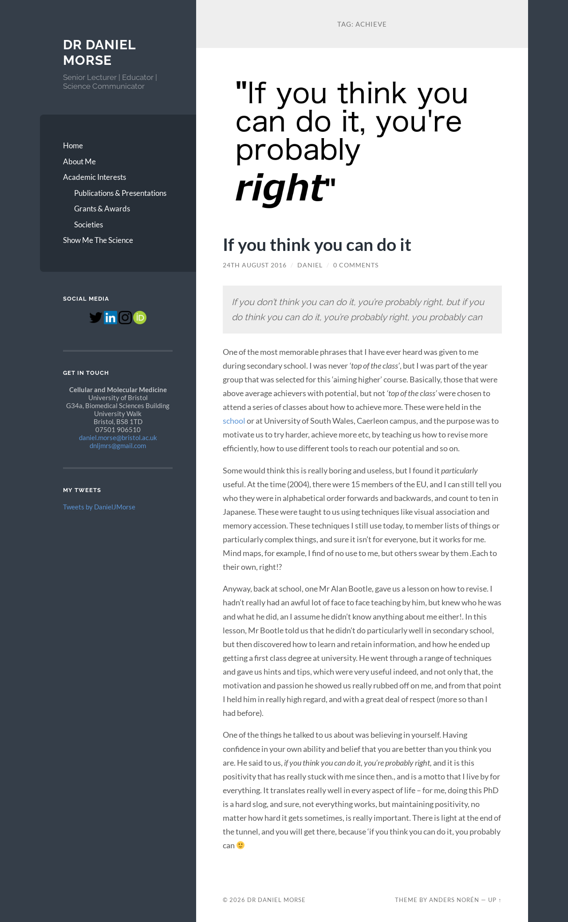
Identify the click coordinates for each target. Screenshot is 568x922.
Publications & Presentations (120, 193)
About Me (79, 161)
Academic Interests (94, 177)
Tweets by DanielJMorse (99, 507)
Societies (88, 224)
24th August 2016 (255, 265)
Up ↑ (494, 899)
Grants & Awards (102, 208)
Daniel (310, 265)
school (234, 420)
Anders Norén (454, 899)
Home (73, 145)
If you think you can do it (317, 244)
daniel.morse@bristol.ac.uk (118, 437)
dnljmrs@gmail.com (118, 445)
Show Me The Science (98, 240)
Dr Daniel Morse (99, 52)
